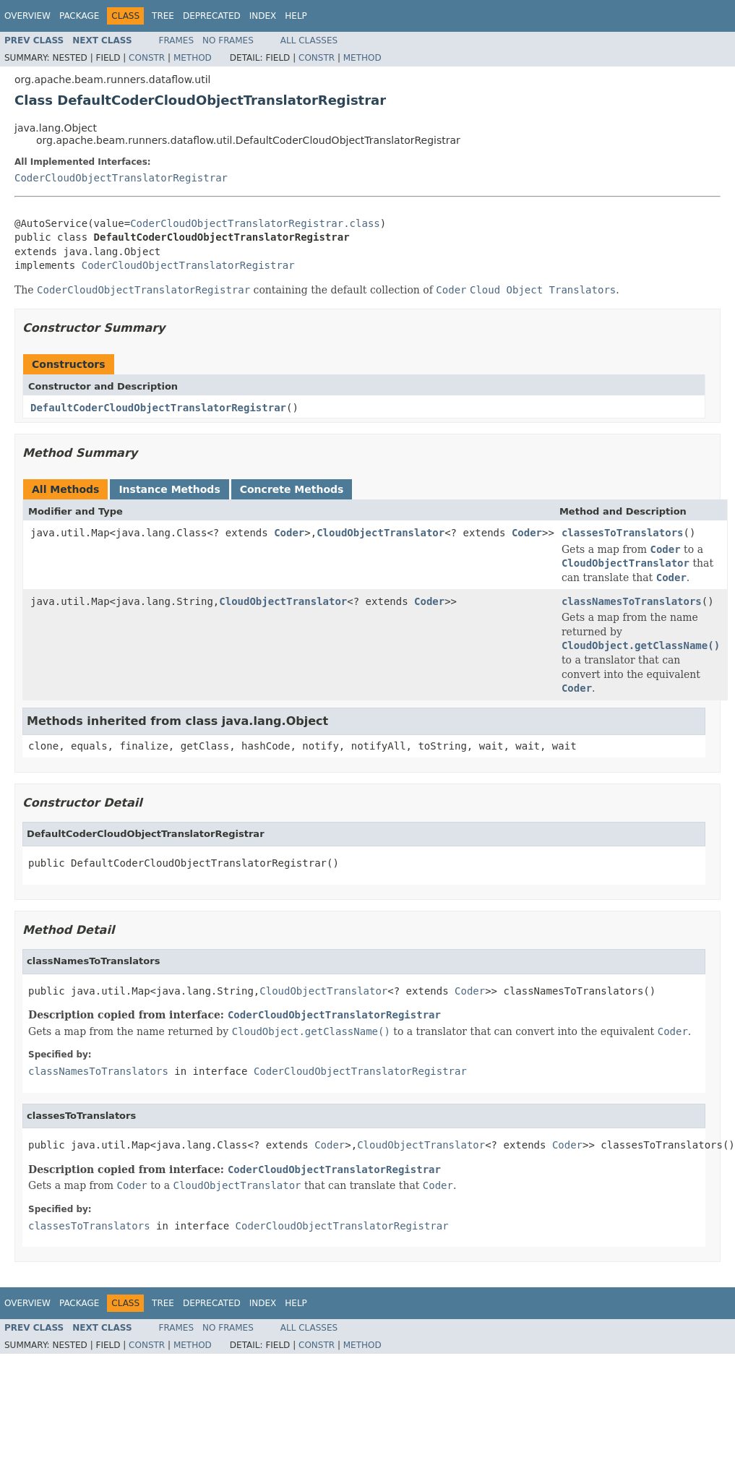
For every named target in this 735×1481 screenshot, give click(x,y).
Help (296, 16)
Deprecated (212, 16)
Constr (147, 58)
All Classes (309, 40)
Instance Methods (169, 489)
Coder (289, 532)
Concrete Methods (292, 489)
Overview (27, 16)
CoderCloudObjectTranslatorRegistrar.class (255, 223)
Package (79, 16)
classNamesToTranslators (632, 601)
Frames (176, 40)
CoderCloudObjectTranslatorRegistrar (121, 178)
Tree (163, 16)
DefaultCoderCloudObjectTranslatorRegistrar (158, 407)
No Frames (228, 40)
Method (192, 58)
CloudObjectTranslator (380, 532)
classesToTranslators (623, 532)
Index (263, 16)
